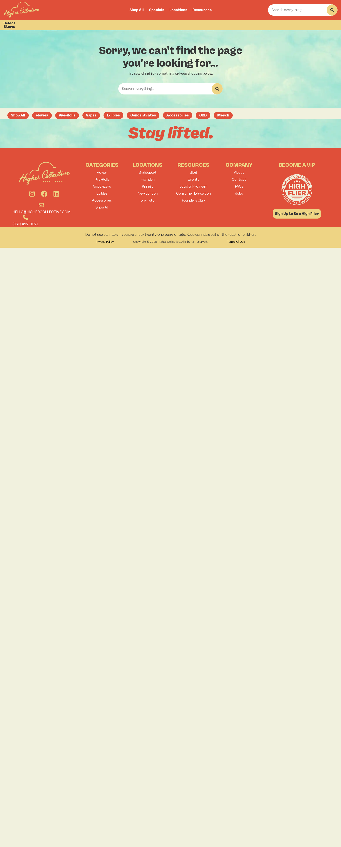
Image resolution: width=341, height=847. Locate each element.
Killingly (147, 186)
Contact (239, 179)
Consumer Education (193, 193)
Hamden (148, 179)
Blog (193, 172)
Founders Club (193, 200)
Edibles (101, 193)
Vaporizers (102, 186)
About (239, 172)
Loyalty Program (193, 186)
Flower (102, 172)
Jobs (239, 193)
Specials (156, 10)
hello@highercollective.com (41, 212)
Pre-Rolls (102, 179)
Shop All (136, 10)
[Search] (332, 10)
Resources (202, 10)
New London (148, 193)
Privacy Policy (105, 241)
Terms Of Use (236, 241)
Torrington (148, 200)
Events (193, 179)
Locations (178, 10)
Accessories (102, 200)
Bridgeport (148, 172)
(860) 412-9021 (25, 224)
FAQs (239, 186)
